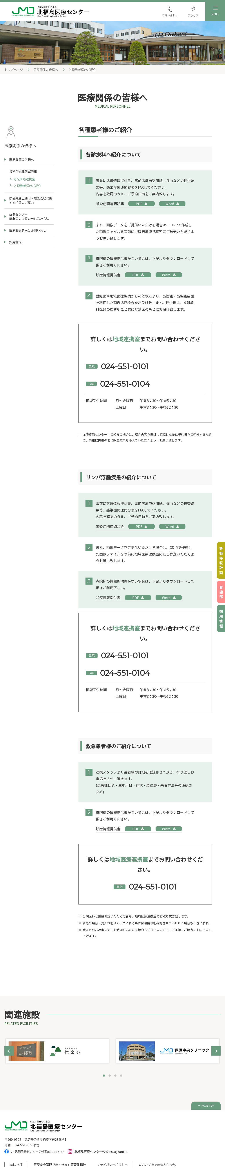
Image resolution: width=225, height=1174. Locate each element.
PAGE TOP (207, 1105)
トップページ (13, 69)
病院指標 (16, 1164)
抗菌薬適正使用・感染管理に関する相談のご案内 (30, 200)
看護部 (221, 592)
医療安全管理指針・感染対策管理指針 (60, 1164)
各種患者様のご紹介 (27, 185)
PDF (139, 203)
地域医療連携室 (24, 179)
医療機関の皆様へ (21, 159)
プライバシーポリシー (112, 1164)
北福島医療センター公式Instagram (99, 1151)
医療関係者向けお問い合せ (27, 230)
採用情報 (15, 242)
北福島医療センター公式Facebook (35, 1151)
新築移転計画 (221, 561)
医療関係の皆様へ (45, 69)
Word (169, 203)
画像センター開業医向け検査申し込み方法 (29, 216)
